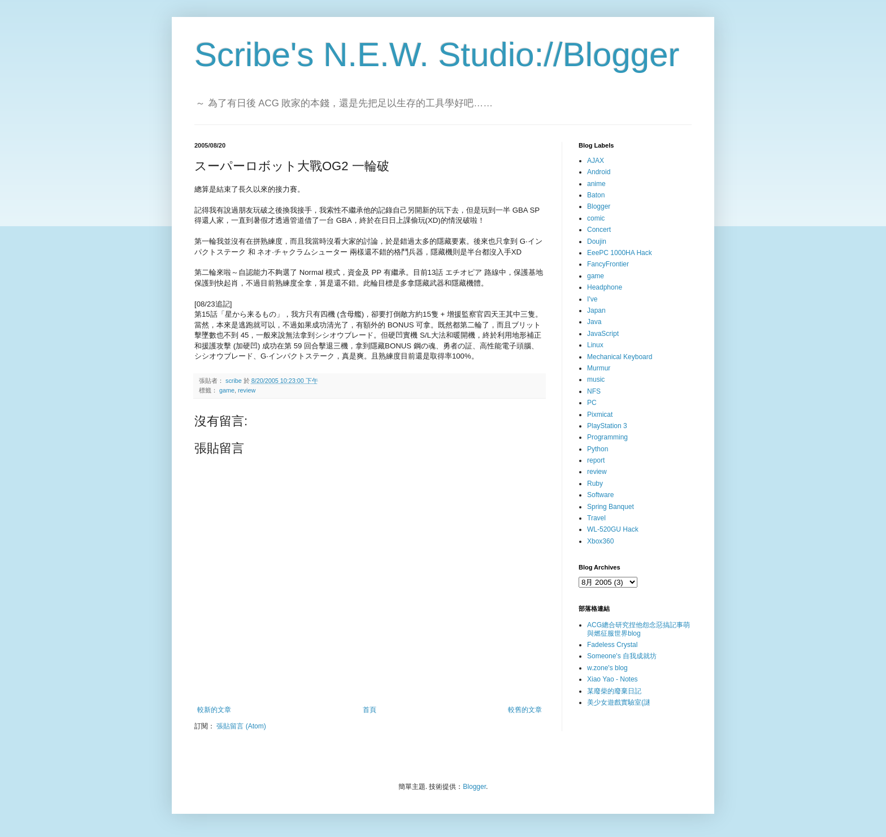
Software (600, 495)
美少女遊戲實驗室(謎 (618, 702)
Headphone (604, 287)
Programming (607, 437)
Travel (596, 518)
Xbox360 (600, 541)
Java (594, 322)
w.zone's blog (607, 668)
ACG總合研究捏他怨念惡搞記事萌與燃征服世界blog (638, 629)
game (226, 390)
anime (596, 184)
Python (597, 449)
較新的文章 (214, 710)
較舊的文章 (525, 710)
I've (592, 299)
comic (596, 218)
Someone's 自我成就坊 (622, 656)
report (596, 460)
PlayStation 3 (607, 426)
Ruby (595, 483)
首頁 (369, 710)
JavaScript (603, 334)
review (246, 390)
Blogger (598, 206)
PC (592, 403)
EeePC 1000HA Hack (619, 253)
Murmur (598, 368)
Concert (599, 230)
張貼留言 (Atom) (241, 726)
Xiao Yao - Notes (612, 679)
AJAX (595, 161)
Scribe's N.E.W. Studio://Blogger (437, 55)
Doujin (596, 241)
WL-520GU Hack (613, 529)
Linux (595, 345)
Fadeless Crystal (612, 645)
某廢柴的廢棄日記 (614, 691)
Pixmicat (600, 415)
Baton (596, 195)
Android (598, 172)
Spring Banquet (610, 507)
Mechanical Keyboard (619, 357)
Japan (596, 310)
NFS (594, 391)
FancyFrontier (608, 264)
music (596, 379)
